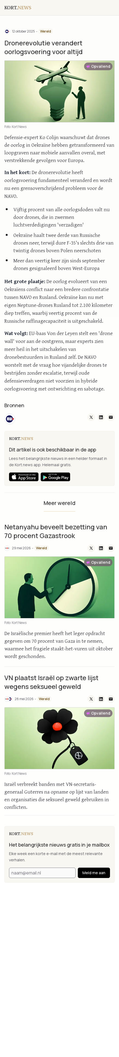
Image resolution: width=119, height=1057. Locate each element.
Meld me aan (93, 872)
